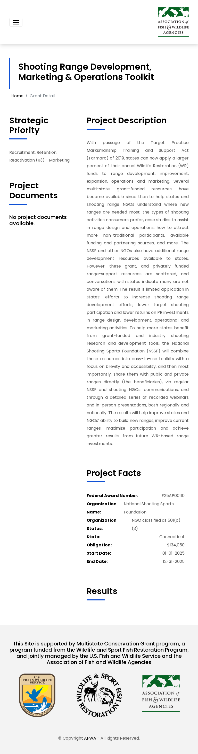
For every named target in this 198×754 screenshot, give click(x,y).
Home (17, 96)
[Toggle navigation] (15, 22)
